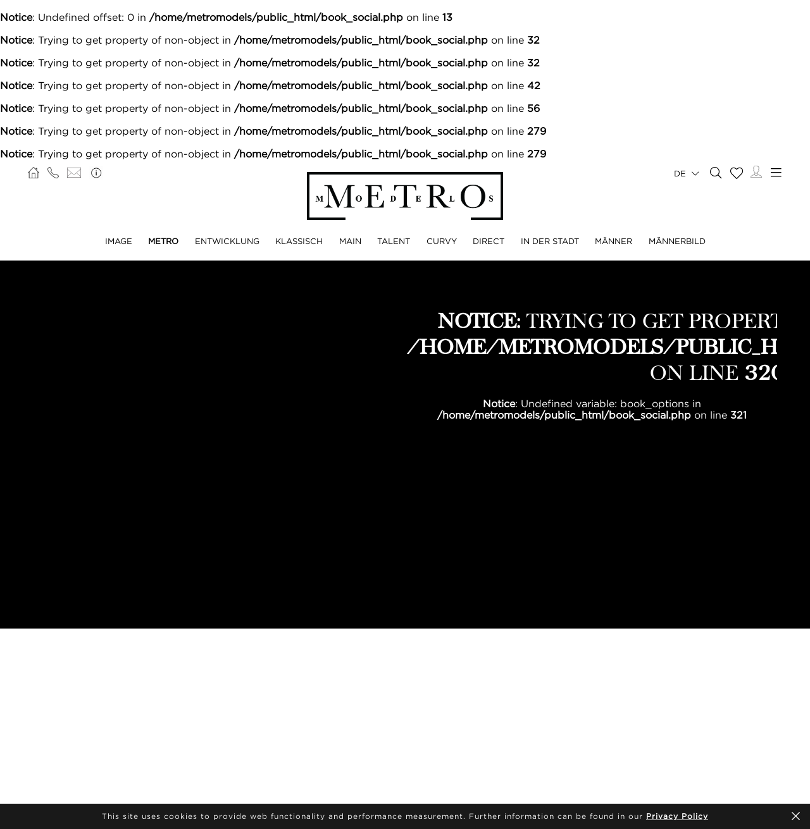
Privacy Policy (677, 816)
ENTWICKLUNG (227, 240)
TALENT (393, 240)
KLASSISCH (299, 240)
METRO (163, 240)
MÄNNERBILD (677, 240)
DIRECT (488, 240)
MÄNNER (613, 240)
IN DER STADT (550, 240)
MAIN (350, 240)
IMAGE (118, 240)
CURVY (442, 240)
